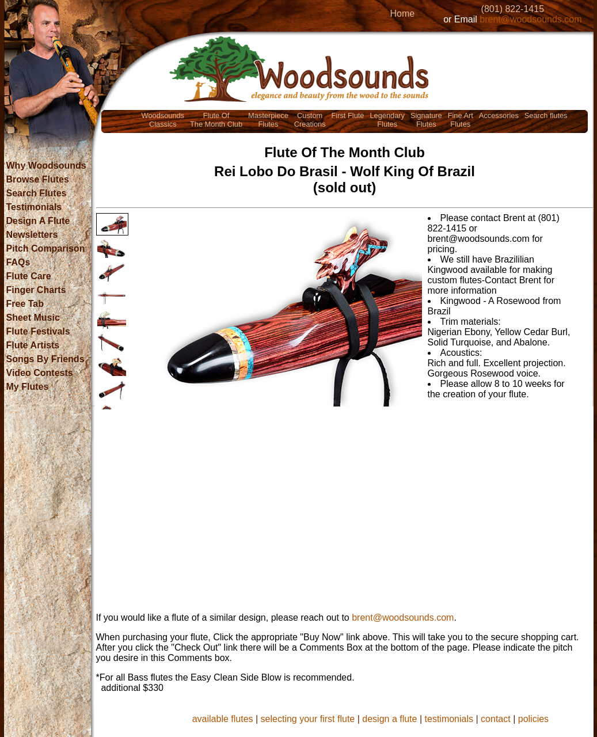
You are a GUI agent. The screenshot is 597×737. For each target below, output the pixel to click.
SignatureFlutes (426, 119)
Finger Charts (36, 290)
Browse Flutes (37, 179)
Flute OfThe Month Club (216, 119)
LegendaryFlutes (387, 119)
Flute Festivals (38, 331)
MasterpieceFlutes (268, 119)
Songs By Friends (45, 359)
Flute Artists (33, 345)
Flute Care (28, 276)
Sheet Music (33, 317)
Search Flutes (36, 193)
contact (496, 719)
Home (402, 13)
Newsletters (32, 235)
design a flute (389, 719)
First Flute (348, 115)
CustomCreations (310, 119)
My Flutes (27, 387)
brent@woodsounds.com (530, 19)
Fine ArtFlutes (460, 119)
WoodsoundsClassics (163, 119)
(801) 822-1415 (512, 9)
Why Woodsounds (46, 165)
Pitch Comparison (45, 248)
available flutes (222, 719)
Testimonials (34, 207)
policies (533, 719)
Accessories (499, 115)
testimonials (449, 719)
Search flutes (546, 115)
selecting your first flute (308, 719)
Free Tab (25, 304)
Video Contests (39, 373)
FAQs (18, 262)
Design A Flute (38, 221)
